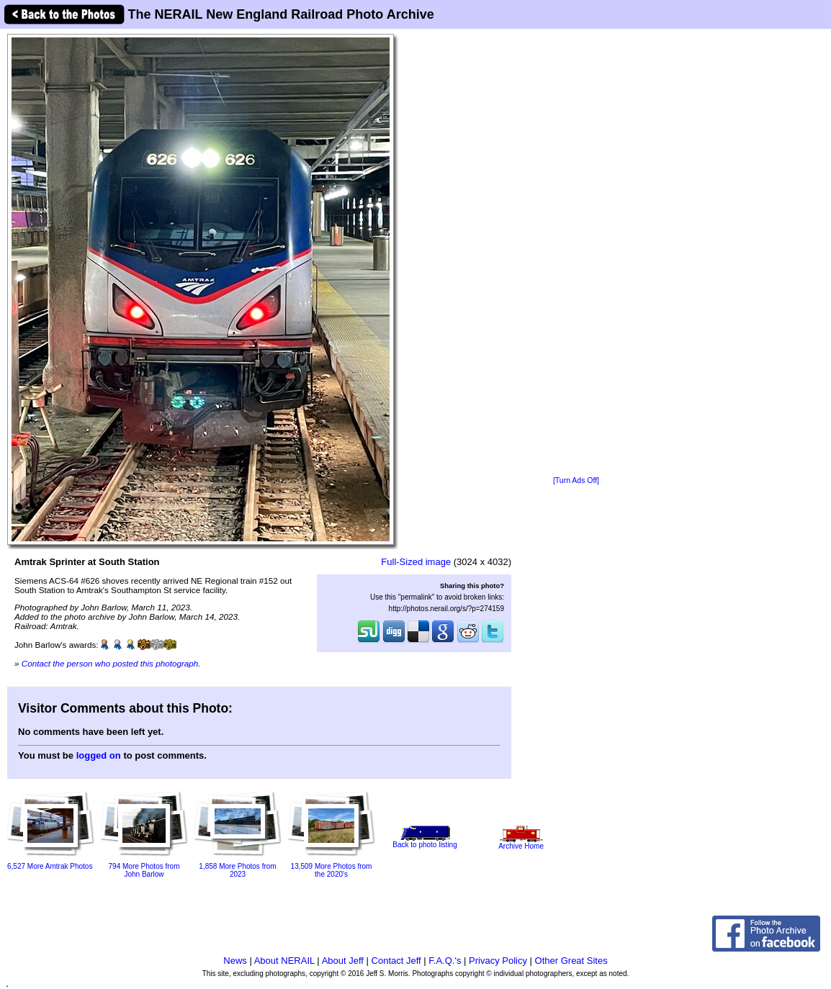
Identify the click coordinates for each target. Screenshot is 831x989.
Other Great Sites (571, 960)
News (235, 960)
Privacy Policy (498, 960)
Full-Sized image (416, 561)
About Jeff (343, 960)
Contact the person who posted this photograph (110, 663)
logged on (98, 755)
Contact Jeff (396, 960)
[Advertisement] (576, 253)
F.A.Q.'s (444, 960)
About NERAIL (284, 960)
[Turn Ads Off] (576, 480)
